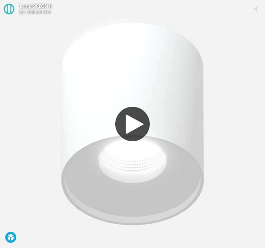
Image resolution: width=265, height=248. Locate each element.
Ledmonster (38, 12)
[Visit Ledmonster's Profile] (8, 8)
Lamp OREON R (36, 6)
